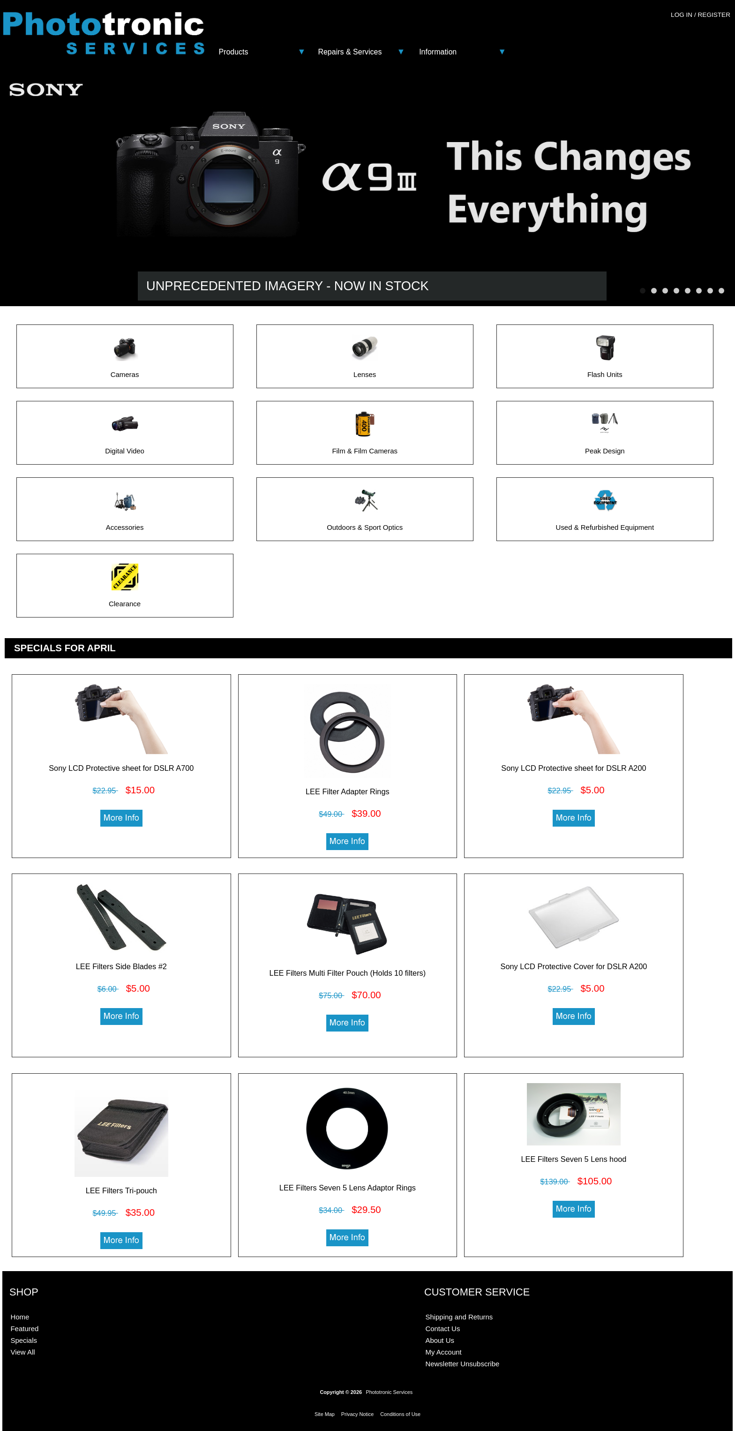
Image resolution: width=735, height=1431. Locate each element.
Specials (23, 1340)
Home (19, 1317)
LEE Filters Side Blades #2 (121, 966)
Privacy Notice (357, 1414)
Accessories (125, 524)
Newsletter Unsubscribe (462, 1364)
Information (438, 52)
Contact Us (442, 1329)
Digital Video (124, 447)
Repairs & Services (350, 52)
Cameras (125, 371)
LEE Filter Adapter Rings (348, 791)
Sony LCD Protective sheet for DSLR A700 (121, 768)
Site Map (325, 1414)
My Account (443, 1352)
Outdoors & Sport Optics (365, 524)
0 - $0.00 (710, 34)
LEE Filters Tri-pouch (121, 1190)
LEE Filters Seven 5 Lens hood (574, 1159)
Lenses (365, 371)
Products (233, 52)
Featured (24, 1329)
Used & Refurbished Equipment (605, 524)
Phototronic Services (389, 1392)
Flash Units (604, 371)
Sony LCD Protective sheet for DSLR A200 (573, 768)
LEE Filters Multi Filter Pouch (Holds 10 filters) (348, 973)
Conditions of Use (400, 1414)
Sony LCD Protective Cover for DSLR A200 (574, 966)
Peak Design (605, 447)
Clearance (125, 600)
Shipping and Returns (459, 1317)
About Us (439, 1340)
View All (22, 1352)
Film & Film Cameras (365, 447)
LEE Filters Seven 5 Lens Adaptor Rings (347, 1187)
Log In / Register (700, 14)
